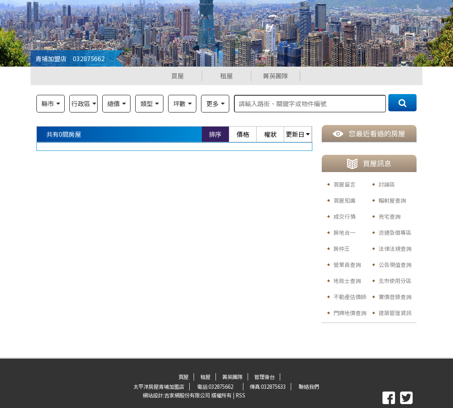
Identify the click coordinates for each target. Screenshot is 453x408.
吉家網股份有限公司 (187, 395)
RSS (240, 395)
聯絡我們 (309, 386)
